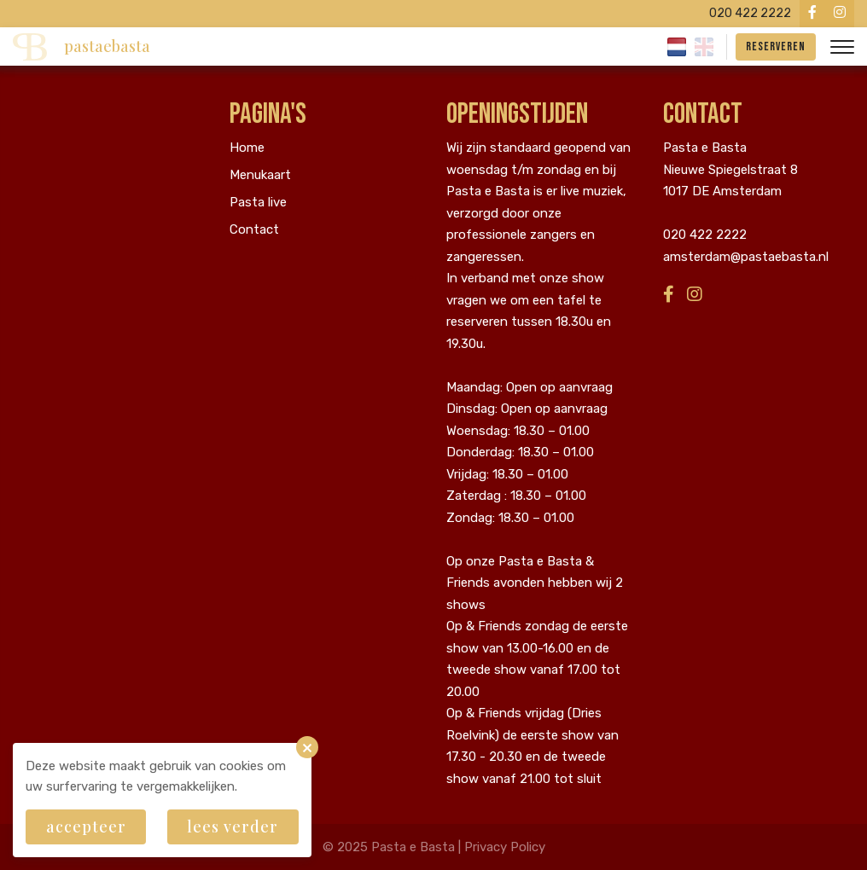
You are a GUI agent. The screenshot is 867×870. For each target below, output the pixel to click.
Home (247, 147)
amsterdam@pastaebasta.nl (746, 256)
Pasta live (258, 202)
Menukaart (260, 175)
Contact (254, 229)
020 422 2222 (705, 234)
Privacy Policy (504, 847)
